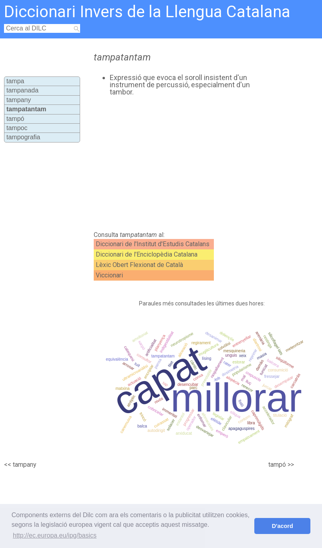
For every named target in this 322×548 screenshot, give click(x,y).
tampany (18, 99)
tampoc (16, 127)
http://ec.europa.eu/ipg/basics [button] (55, 535)
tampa (15, 81)
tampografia (23, 137)
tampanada (22, 90)
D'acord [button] (282, 526)
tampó (15, 118)
